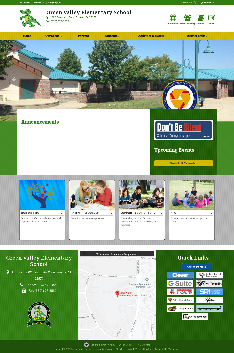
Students (112, 36)
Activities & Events (152, 36)
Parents (84, 36)
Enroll (211, 19)
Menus (201, 19)
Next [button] (219, 79)
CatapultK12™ (163, 348)
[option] (117, 80)
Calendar (173, 19)
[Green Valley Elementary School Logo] (31, 18)
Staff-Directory (187, 19)
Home (27, 36)
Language (54, 2)
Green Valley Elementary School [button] (104, 105)
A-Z (144, 344)
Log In (177, 348)
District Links (197, 36)
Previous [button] (14, 79)
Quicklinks (207, 2)
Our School (53, 36)
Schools (39, 2)
